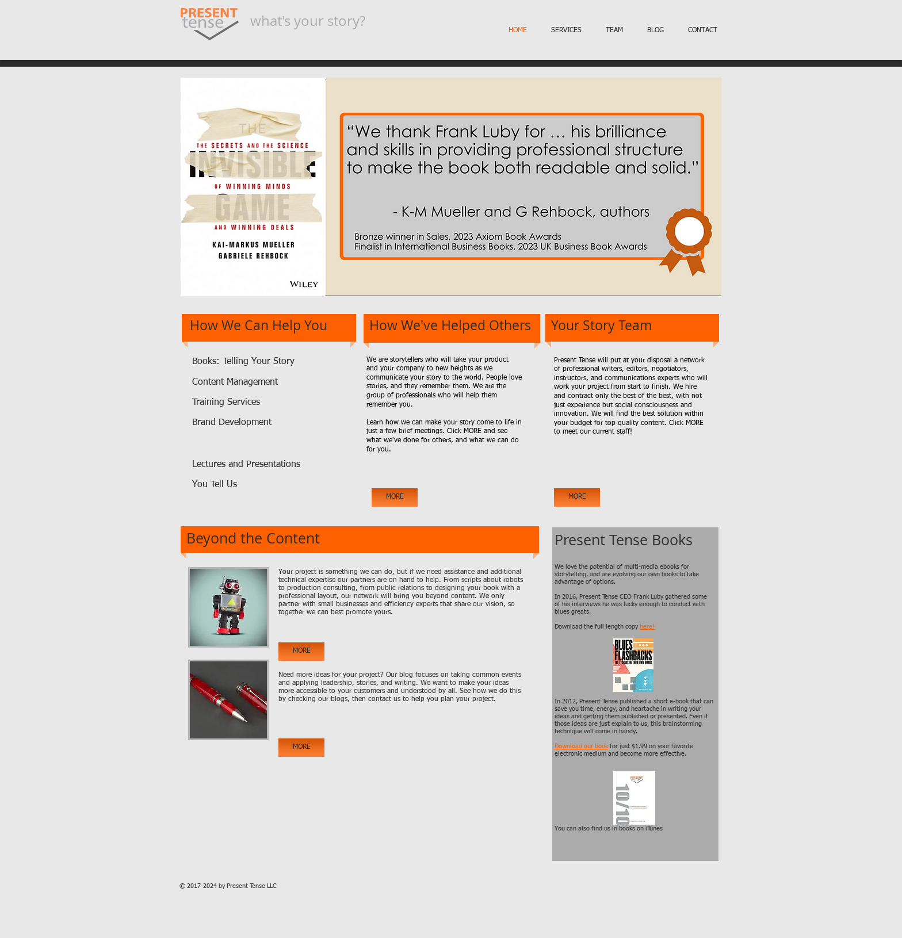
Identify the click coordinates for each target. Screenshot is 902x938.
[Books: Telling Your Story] (257, 362)
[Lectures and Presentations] (247, 465)
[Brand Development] (246, 423)
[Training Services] (227, 403)
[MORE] (395, 497)
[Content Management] (246, 383)
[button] (451, 187)
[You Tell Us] (233, 485)
